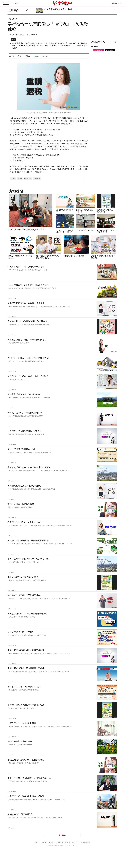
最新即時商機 (95, 46)
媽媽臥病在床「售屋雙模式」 (21, 814)
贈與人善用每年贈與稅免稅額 (21, 504)
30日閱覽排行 (98, 42)
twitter (37, 56)
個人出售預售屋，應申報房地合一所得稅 (26, 266)
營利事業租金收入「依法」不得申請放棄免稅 (28, 358)
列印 (44, 56)
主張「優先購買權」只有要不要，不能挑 (26, 668)
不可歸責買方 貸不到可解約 (85, 230)
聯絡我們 (37, 842)
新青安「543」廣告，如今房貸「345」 (25, 522)
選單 (6, 3)
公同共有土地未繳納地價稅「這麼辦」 (25, 431)
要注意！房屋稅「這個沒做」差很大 (24, 686)
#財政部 (13, 178)
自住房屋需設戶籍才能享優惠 (21, 632)
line (27, 56)
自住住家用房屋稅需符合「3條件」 (23, 449)
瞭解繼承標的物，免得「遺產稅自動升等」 (27, 339)
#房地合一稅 (28, 178)
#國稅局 (19, 178)
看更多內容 (62, 835)
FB (19, 56)
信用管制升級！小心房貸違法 (75, 256)
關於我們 (44, 842)
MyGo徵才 (52, 842)
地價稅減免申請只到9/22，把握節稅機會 (26, 760)
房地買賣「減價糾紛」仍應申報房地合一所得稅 (29, 467)
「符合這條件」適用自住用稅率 (22, 723)
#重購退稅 (37, 178)
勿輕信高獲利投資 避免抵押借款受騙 (24, 486)
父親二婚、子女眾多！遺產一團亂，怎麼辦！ (28, 376)
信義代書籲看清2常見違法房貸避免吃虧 (26, 229)
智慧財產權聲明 (85, 842)
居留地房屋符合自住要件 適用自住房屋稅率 (27, 321)
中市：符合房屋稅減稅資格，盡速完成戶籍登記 (29, 778)
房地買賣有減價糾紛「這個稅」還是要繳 (26, 303)
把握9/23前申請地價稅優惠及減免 (23, 577)
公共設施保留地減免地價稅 (20, 741)
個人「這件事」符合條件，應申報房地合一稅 (28, 559)
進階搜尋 (16, 3)
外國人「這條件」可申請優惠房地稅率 (25, 413)
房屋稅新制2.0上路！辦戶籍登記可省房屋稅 (27, 613)
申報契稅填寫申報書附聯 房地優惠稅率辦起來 (28, 540)
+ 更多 (114, 42)
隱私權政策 (67, 842)
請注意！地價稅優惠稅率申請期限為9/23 (26, 705)
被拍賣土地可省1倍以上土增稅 (58, 9)
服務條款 (59, 842)
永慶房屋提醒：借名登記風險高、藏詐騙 (26, 796)
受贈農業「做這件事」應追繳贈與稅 (24, 394)
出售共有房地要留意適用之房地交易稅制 (26, 650)
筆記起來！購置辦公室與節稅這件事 (24, 595)
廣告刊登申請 (75, 842)
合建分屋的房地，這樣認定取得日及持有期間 (28, 285)
